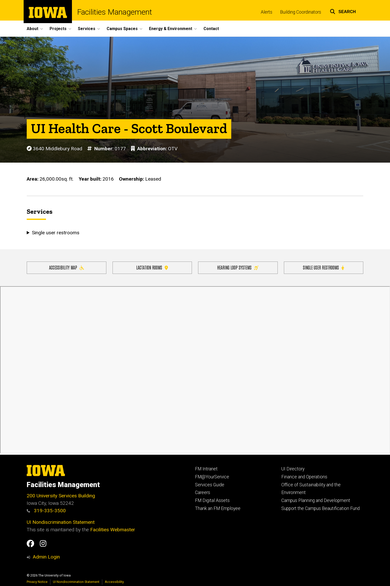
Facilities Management (114, 12)
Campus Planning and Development (315, 500)
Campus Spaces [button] (122, 28)
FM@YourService (212, 476)
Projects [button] (58, 28)
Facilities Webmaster (112, 530)
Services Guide (209, 484)
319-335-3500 (46, 511)
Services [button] (86, 28)
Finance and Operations (304, 476)
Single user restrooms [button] (55, 233)
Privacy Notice (37, 582)
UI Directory (292, 468)
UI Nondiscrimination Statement (61, 522)
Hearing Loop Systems (237, 267)
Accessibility (114, 582)
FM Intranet (206, 468)
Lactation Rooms (152, 267)
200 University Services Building (61, 496)
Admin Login (46, 557)
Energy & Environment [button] (170, 28)
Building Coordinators (300, 12)
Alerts (266, 12)
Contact (211, 28)
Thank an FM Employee (217, 508)
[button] (342, 11)
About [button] (32, 28)
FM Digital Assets (212, 500)
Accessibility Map (66, 267)
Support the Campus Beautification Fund (320, 508)
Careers (202, 492)
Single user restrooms (323, 267)
